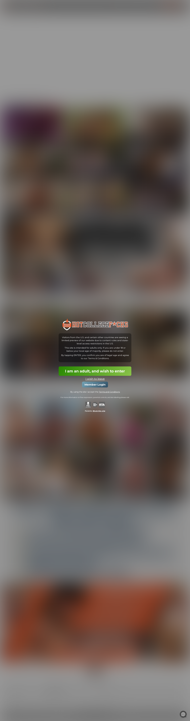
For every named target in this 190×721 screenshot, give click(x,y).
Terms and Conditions (109, 392)
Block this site (99, 411)
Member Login (95, 384)
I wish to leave (95, 378)
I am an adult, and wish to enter (95, 371)
